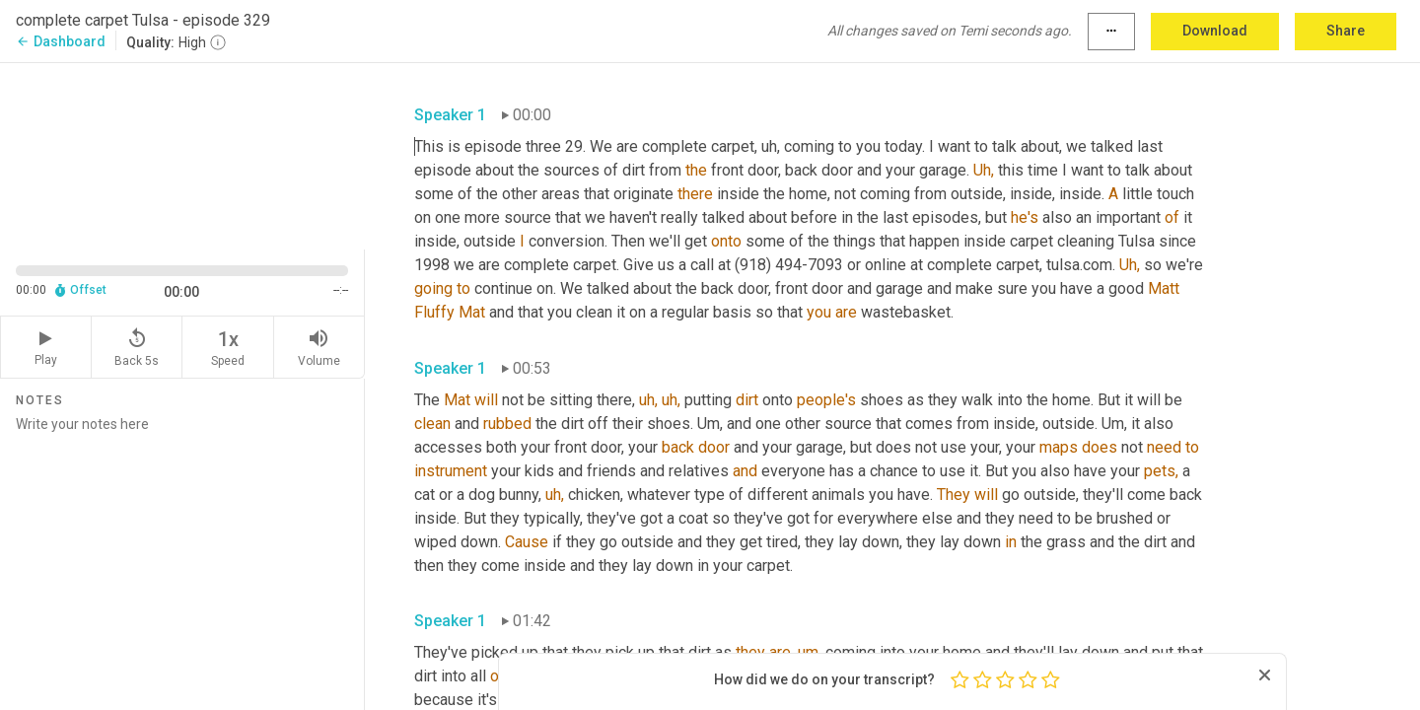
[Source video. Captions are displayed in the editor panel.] (182, 154)
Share (1345, 30)
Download (1214, 30)
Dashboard (61, 41)
